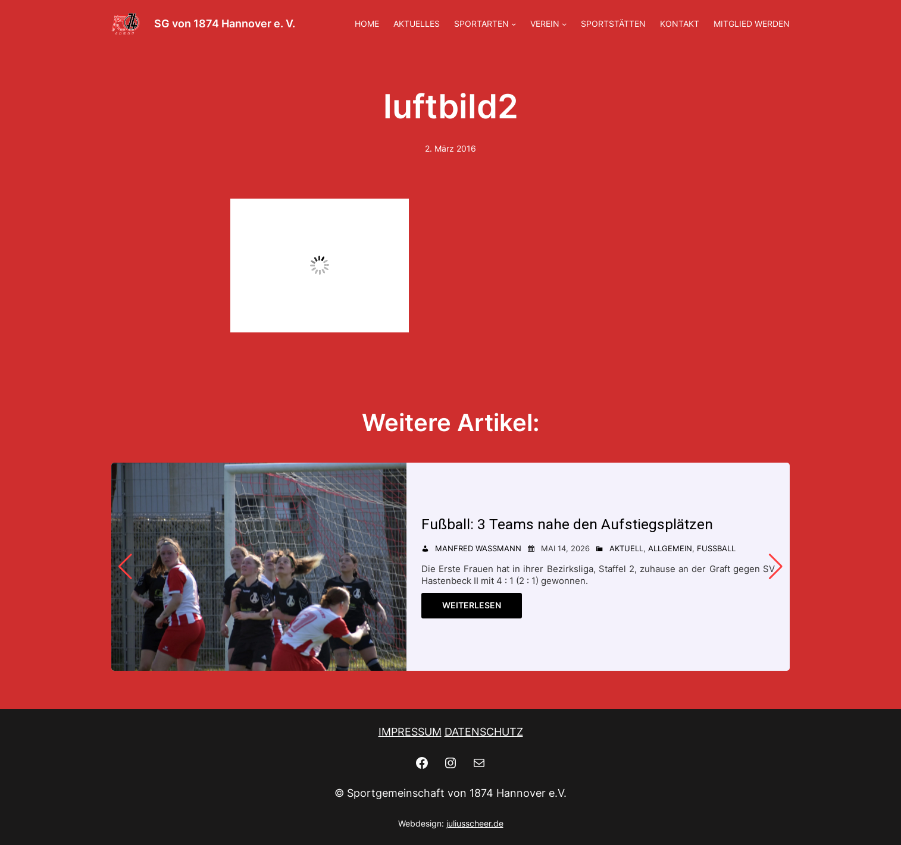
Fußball (716, 548)
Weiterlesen (471, 605)
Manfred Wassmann (478, 548)
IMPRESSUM (410, 731)
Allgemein (670, 548)
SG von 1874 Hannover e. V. (224, 23)
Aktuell (626, 548)
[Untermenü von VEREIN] (564, 23)
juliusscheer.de (474, 823)
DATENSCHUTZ (484, 731)
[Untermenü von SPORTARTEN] (513, 23)
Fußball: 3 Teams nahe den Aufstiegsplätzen (567, 524)
